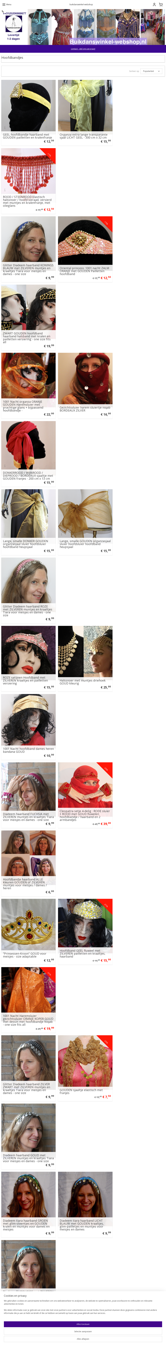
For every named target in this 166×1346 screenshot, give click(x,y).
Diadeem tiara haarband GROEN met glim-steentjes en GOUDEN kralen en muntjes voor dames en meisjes (26, 665)
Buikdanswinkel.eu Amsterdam (19, 1211)
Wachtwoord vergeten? (97, 1283)
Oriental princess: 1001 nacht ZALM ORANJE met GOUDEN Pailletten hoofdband (83, 199)
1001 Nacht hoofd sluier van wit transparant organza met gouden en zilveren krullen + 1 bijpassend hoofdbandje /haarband (26, 798)
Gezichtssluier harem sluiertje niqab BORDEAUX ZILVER (79, 267)
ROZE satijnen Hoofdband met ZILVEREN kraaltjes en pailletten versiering (25, 399)
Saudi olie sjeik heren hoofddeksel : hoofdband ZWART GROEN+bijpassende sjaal (82, 1067)
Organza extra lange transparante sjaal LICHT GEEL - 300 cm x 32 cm (82, 134)
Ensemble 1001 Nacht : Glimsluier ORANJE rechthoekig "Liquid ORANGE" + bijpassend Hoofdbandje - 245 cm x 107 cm (136, 1132)
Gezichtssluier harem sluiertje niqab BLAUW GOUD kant (134, 868)
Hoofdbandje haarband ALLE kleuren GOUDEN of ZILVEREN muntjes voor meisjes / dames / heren (135, 465)
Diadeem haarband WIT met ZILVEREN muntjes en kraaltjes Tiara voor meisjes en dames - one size (27, 732)
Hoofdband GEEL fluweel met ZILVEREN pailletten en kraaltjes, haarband (81, 533)
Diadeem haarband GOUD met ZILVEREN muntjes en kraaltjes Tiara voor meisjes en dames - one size (137, 598)
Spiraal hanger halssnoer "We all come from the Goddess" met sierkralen (136, 733)
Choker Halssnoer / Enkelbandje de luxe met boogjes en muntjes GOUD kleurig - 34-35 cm (82, 1000)
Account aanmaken (98, 1314)
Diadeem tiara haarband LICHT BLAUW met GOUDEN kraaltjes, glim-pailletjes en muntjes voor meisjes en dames (80, 665)
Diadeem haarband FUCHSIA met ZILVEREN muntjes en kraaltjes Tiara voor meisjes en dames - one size (27, 465)
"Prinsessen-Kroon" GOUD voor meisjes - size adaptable (24, 534)
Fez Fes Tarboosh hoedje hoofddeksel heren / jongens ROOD (138, 1001)
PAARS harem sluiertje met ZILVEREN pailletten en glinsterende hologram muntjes (80, 799)
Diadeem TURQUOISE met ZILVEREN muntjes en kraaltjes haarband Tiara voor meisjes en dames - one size (135, 665)
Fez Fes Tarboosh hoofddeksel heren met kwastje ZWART (24, 1068)
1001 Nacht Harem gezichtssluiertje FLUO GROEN (134, 1068)
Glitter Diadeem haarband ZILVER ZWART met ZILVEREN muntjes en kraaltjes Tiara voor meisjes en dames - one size (26, 598)
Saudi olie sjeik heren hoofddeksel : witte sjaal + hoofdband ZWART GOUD (137, 933)
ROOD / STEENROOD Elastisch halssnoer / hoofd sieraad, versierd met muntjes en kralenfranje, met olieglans (137, 131)
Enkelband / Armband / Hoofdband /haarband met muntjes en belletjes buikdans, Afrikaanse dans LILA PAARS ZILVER (27, 865)
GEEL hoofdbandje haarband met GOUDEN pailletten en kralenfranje (27, 134)
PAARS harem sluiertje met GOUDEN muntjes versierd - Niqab (27, 1001)
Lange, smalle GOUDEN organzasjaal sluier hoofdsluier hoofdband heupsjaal (79, 332)
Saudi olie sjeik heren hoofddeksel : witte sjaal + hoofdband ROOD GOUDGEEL (27, 933)
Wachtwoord (93, 1262)
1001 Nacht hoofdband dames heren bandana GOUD (134, 401)
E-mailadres (93, 1250)
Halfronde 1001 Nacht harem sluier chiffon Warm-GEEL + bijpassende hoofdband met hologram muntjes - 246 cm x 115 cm (82, 1132)
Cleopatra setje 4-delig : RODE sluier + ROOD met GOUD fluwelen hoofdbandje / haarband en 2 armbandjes (82, 465)
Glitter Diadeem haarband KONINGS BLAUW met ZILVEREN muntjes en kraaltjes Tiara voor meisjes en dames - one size (25, 197)
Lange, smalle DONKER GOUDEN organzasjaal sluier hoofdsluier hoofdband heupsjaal (25, 332)
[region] (61, 1334)
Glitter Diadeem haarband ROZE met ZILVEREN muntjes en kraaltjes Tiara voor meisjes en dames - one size (138, 331)
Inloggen (93, 1276)
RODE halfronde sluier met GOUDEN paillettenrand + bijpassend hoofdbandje (132, 799)
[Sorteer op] (151, 70)
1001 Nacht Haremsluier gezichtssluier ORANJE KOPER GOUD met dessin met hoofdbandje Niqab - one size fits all (136, 530)
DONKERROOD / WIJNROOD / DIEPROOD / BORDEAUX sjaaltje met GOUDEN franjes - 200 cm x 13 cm (137, 264)
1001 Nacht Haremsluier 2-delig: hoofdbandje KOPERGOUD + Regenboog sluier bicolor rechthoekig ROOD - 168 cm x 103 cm (81, 730)
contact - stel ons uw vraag (83, 48)
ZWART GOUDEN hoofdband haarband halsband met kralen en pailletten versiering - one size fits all (137, 197)
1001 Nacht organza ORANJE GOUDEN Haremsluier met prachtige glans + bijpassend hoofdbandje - (23, 264)
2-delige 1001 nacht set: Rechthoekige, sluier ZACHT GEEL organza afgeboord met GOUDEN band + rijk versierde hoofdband (26, 1132)
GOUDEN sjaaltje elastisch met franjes (79, 601)
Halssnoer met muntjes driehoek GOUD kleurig (81, 401)
